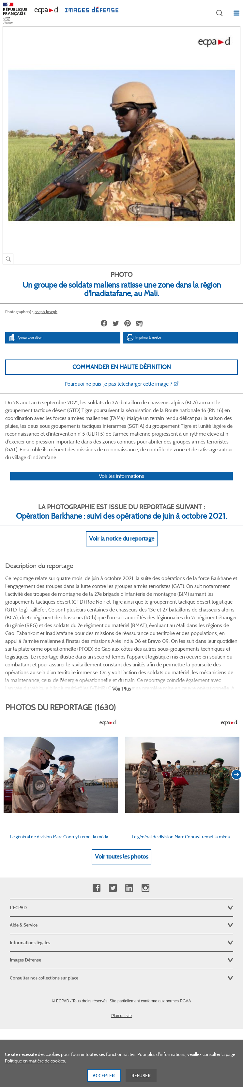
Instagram (145, 888)
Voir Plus (121, 689)
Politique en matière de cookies (35, 1062)
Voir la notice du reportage (121, 538)
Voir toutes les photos (121, 856)
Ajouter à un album (25, 338)
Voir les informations (121, 476)
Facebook (96, 888)
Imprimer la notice (143, 338)
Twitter (113, 888)
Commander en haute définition (121, 367)
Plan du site (121, 1015)
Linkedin (129, 888)
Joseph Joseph (45, 311)
